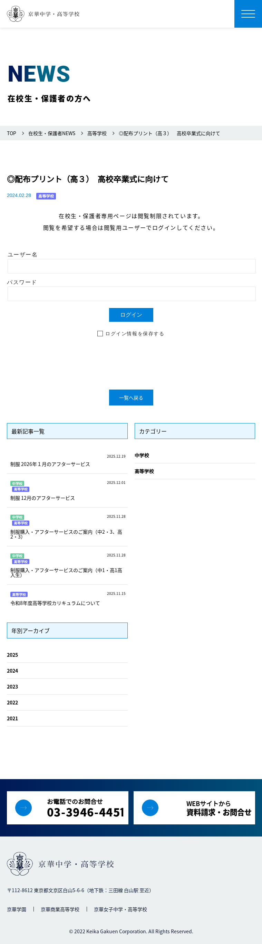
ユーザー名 (23, 255)
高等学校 (144, 471)
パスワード (22, 282)
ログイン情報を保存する (135, 333)
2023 (12, 686)
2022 (12, 702)
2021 (12, 718)
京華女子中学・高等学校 (120, 909)
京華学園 (16, 909)
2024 (12, 670)
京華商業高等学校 (60, 909)
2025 (12, 654)
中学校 (142, 455)
